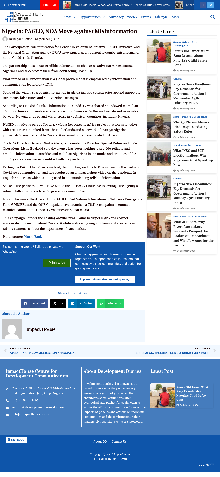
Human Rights (181, 42)
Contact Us (119, 441)
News (67, 17)
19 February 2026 (184, 251)
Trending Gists (181, 45)
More (176, 17)
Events (146, 17)
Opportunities (90, 17)
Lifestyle (161, 17)
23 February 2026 (184, 170)
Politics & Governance (194, 117)
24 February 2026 (184, 137)
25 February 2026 (184, 70)
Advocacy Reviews (123, 17)
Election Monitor (183, 145)
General (177, 79)
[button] (34, 303)
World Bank (33, 237)
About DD (100, 441)
